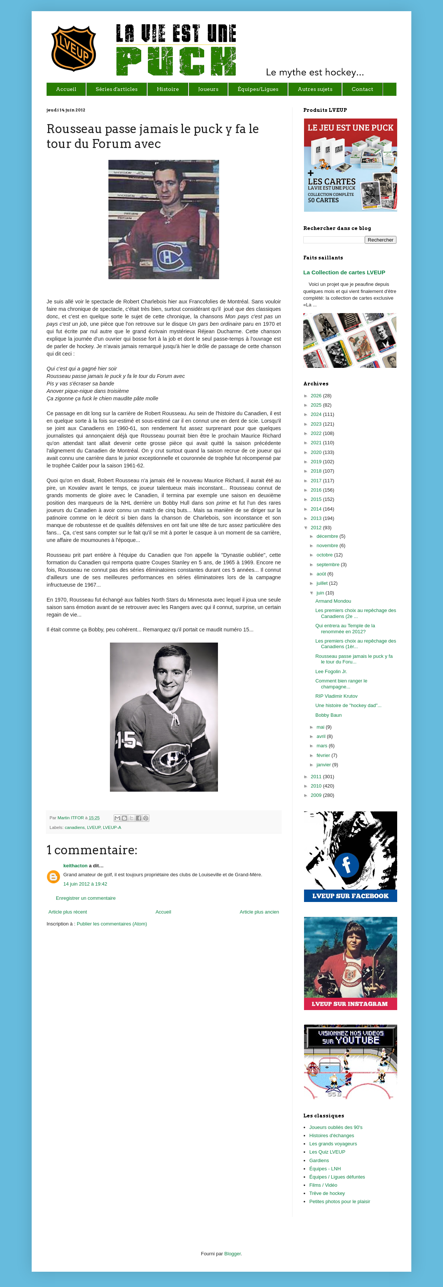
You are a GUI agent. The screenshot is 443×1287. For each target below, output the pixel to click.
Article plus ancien (259, 912)
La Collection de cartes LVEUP (344, 272)
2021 (317, 442)
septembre (329, 564)
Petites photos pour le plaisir (339, 1201)
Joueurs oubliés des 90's (336, 1127)
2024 (317, 414)
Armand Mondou (333, 601)
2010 (317, 786)
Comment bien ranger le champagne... (341, 684)
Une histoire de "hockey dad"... (348, 705)
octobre (325, 555)
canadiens (75, 827)
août (322, 574)
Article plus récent (67, 912)
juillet (323, 583)
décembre (328, 536)
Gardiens (319, 1160)
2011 (317, 776)
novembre (328, 545)
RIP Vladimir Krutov (336, 696)
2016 (317, 490)
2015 (317, 499)
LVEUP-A (112, 827)
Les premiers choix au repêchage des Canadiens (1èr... (355, 644)
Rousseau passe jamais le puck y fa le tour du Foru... (353, 659)
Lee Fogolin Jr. (331, 671)
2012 (317, 527)
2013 (317, 518)
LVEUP (94, 827)
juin (321, 593)
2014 (317, 509)
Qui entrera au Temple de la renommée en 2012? (345, 628)
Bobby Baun (328, 715)
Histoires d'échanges (331, 1135)
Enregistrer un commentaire (86, 898)
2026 (317, 395)
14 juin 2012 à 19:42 (85, 884)
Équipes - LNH (325, 1168)
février (324, 755)
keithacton (75, 865)
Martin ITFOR (71, 817)
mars (323, 745)
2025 (317, 405)
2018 (317, 471)
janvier (324, 764)
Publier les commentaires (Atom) (112, 924)
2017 (317, 480)
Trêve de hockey (327, 1193)
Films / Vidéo (323, 1185)
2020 (317, 452)
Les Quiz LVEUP (327, 1152)
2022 (317, 433)
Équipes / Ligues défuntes (337, 1177)
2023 (317, 424)
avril (322, 736)
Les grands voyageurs (333, 1143)
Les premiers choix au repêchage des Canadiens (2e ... (355, 613)
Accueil (163, 912)
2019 (317, 461)
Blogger (232, 1253)
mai (321, 727)
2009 (317, 795)
